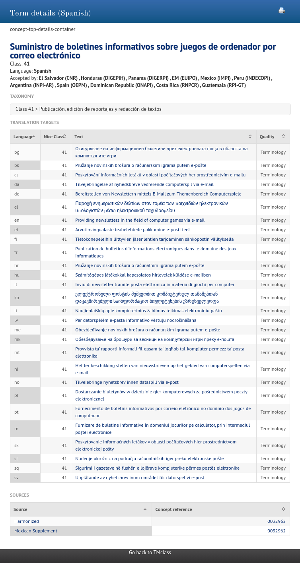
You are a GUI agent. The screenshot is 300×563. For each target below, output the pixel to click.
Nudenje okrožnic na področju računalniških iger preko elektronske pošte (149, 458)
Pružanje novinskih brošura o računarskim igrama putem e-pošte (140, 165)
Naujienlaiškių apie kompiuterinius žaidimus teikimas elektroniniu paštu (148, 310)
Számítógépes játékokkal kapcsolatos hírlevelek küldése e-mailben (143, 275)
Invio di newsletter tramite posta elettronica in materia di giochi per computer (154, 284)
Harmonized (26, 521)
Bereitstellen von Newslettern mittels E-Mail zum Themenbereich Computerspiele (158, 194)
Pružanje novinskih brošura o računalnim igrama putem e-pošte (139, 265)
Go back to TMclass (150, 552)
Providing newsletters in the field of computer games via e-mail (140, 220)
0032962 (276, 521)
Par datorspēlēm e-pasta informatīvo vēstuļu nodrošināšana (136, 320)
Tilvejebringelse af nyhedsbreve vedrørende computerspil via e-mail (144, 184)
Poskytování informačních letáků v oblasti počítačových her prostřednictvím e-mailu (160, 175)
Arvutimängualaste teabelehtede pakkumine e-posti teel (132, 229)
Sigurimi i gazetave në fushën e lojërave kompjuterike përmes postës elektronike (157, 468)
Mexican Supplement (35, 531)
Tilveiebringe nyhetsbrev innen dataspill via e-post (126, 382)
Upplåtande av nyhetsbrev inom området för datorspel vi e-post (139, 477)
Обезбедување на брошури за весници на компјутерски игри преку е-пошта (154, 339)
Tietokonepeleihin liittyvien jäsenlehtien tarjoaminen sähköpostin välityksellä (154, 239)
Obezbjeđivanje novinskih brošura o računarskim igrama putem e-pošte (147, 330)
